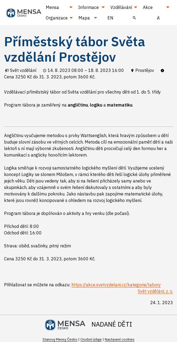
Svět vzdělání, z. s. (155, 291)
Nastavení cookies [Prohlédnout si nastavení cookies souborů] (120, 339)
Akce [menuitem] (148, 7)
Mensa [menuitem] (52, 7)
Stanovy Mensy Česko (59, 339)
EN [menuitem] (110, 18)
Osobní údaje (91, 339)
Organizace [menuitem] (57, 18)
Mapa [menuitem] (84, 18)
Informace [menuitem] (88, 7)
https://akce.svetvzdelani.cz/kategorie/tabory (116, 284)
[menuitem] (135, 17)
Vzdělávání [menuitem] (121, 7)
